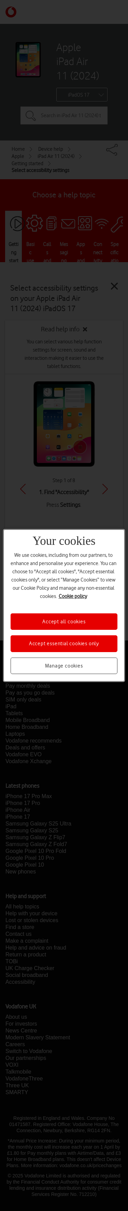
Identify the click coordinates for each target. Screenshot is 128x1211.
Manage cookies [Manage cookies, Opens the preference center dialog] (64, 666)
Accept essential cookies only (64, 643)
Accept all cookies (63, 622)
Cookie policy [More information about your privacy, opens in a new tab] (73, 596)
